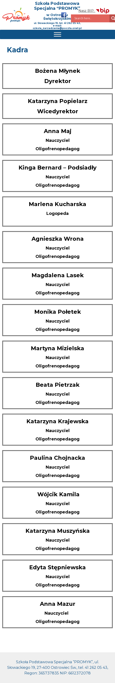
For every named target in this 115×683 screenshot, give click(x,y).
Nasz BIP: (94, 11)
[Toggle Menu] (57, 34)
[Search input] (91, 18)
